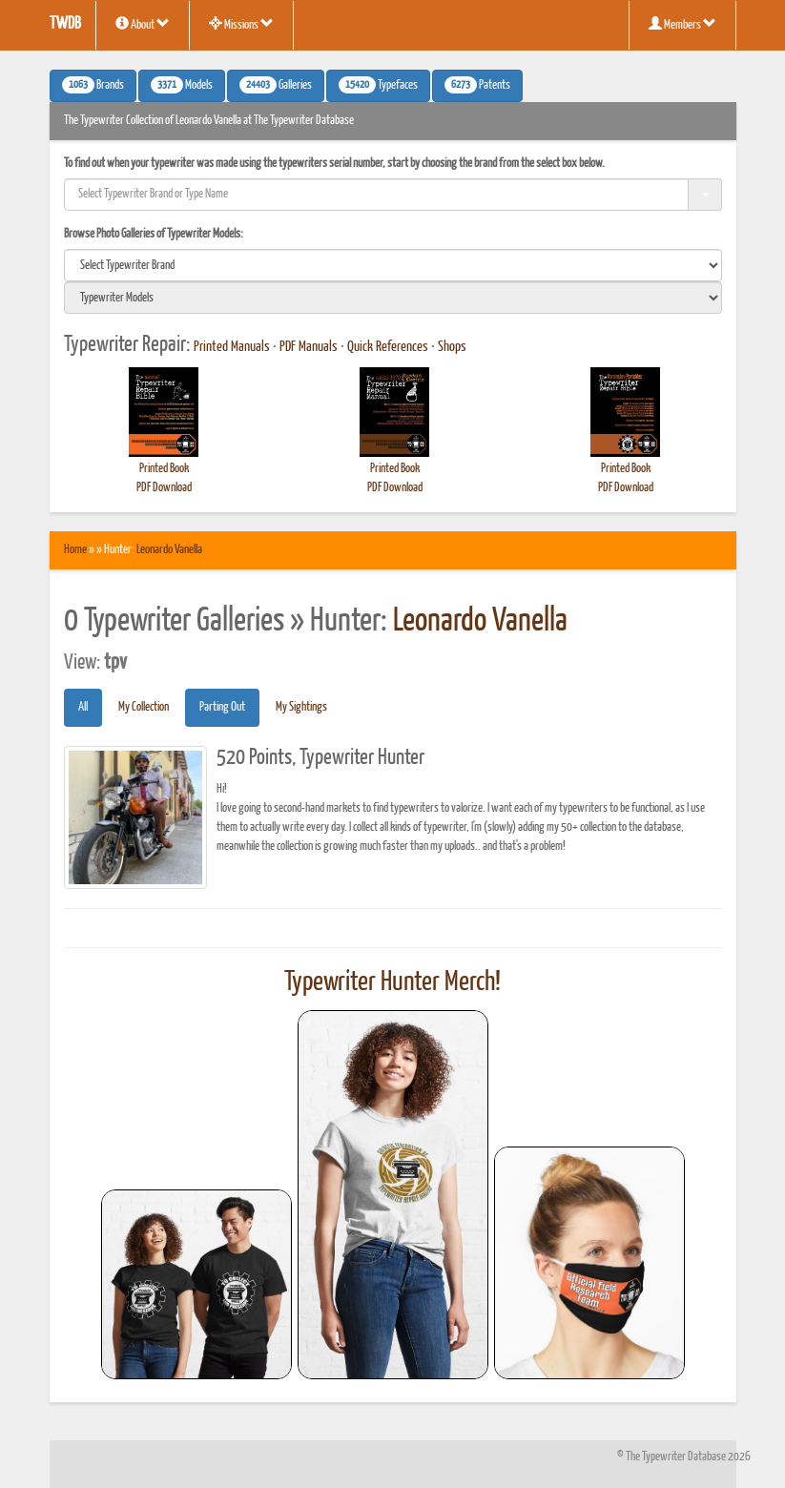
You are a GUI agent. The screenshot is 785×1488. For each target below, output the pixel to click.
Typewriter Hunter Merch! (392, 982)
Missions (241, 23)
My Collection (143, 707)
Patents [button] (477, 84)
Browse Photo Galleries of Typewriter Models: (153, 234)
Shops (452, 347)
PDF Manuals (308, 347)
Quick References (387, 347)
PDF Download (164, 488)
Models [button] (182, 84)
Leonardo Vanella (169, 550)
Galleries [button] (275, 84)
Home (75, 550)
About (142, 23)
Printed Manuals (232, 347)
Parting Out (222, 707)
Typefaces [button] (378, 84)
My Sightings (301, 707)
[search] (393, 265)
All (83, 707)
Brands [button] (93, 84)
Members (682, 23)
